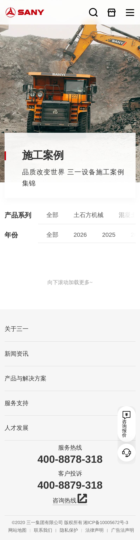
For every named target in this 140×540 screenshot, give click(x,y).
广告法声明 (122, 530)
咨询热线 (70, 500)
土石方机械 (88, 224)
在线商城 (111, 12)
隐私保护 (69, 530)
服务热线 (70, 447)
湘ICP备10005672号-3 (105, 522)
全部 (52, 224)
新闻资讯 (16, 353)
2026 (80, 243)
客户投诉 (70, 473)
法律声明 (94, 530)
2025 (108, 243)
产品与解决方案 (25, 378)
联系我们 (43, 530)
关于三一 (16, 329)
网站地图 (17, 530)
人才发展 (16, 428)
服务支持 (16, 403)
